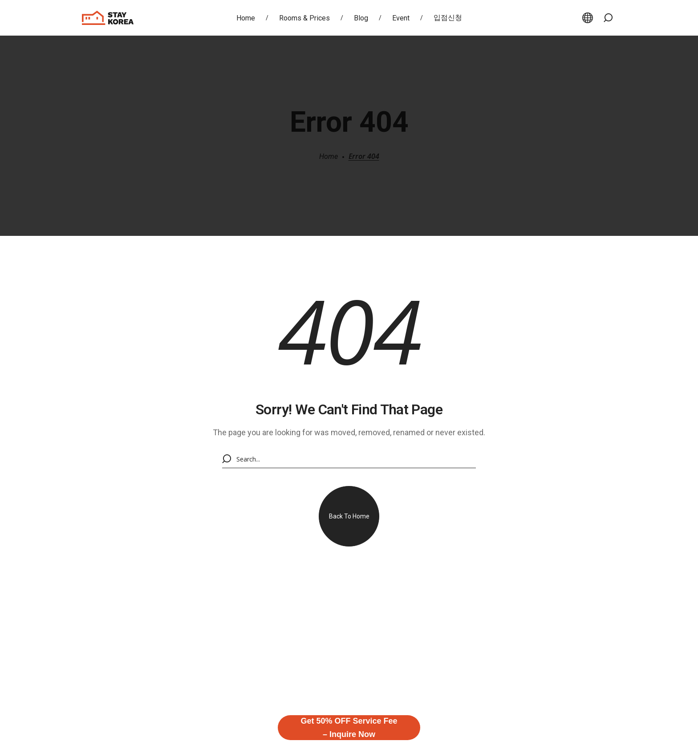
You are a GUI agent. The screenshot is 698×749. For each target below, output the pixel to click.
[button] (608, 17)
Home (328, 156)
